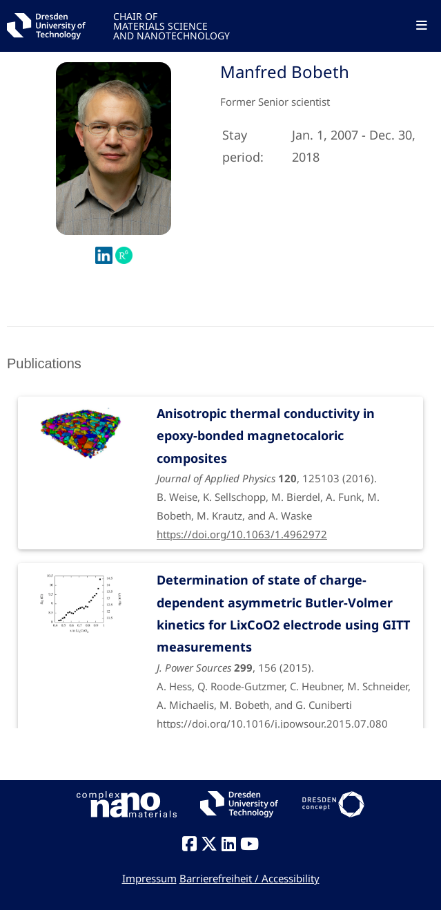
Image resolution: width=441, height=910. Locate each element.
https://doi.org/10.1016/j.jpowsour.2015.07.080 (272, 723)
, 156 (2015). (284, 641)
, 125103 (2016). (284, 463)
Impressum (149, 878)
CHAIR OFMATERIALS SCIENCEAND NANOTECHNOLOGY (171, 25)
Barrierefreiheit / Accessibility (249, 878)
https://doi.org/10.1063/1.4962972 (242, 534)
